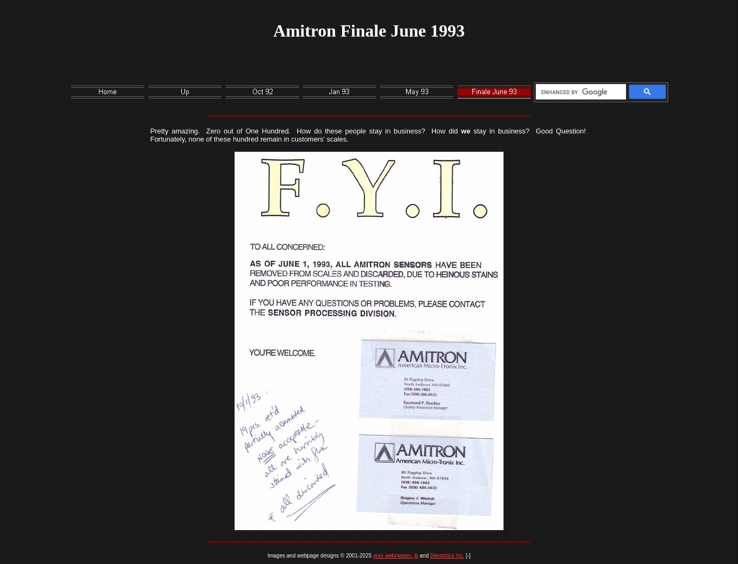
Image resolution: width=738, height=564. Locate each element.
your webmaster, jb (395, 556)
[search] (579, 92)
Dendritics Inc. (447, 556)
